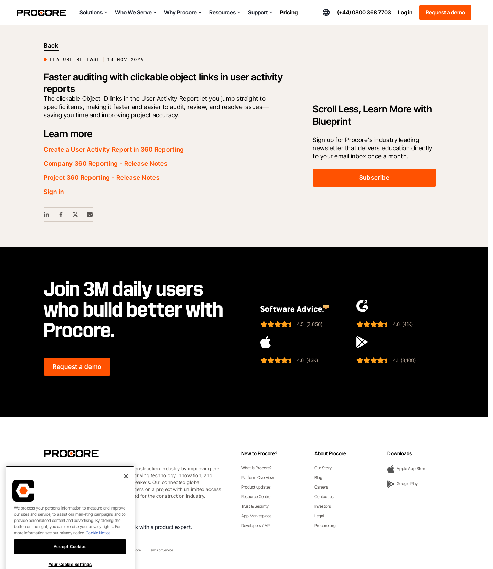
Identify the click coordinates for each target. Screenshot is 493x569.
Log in (405, 12)
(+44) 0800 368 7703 (364, 12)
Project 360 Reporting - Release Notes (102, 177)
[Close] (125, 491)
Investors (322, 506)
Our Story (323, 467)
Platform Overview (257, 477)
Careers (321, 487)
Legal (319, 515)
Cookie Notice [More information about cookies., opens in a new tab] (98, 548)
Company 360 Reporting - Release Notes (106, 163)
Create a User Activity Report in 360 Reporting (114, 149)
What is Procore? (256, 467)
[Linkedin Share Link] (47, 214)
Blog (318, 477)
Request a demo (445, 12)
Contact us (324, 496)
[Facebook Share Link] (61, 214)
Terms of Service (161, 550)
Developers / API (256, 525)
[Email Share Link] (90, 214)
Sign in (54, 191)
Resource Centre (255, 496)
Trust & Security (255, 506)
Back (51, 45)
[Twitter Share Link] (76, 214)
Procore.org (325, 525)
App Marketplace (256, 515)
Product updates (256, 487)
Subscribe (374, 177)
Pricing (289, 12)
